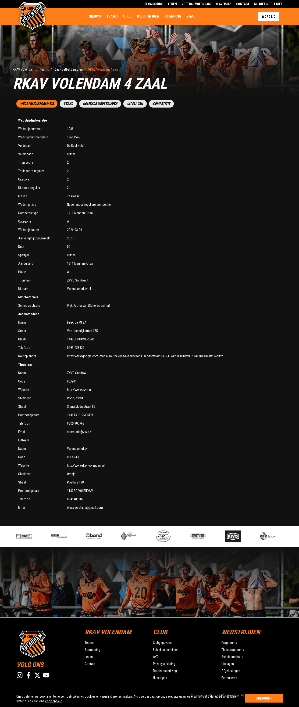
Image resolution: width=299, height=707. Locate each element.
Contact (242, 4)
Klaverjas (223, 4)
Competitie (161, 104)
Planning (173, 16)
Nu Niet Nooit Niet (268, 4)
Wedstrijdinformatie (37, 104)
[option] (104, 536)
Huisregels (160, 678)
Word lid (268, 16)
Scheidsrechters (232, 657)
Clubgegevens (162, 643)
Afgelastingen (230, 671)
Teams (112, 16)
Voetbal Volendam (196, 4)
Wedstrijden (148, 16)
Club (127, 16)
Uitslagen (135, 104)
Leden (172, 4)
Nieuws (95, 16)
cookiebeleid (53, 701)
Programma (229, 643)
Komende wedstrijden (100, 104)
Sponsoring (153, 4)
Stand (68, 104)
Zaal (191, 16)
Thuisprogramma (232, 650)
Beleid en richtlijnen (165, 650)
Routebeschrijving (165, 671)
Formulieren (229, 678)
